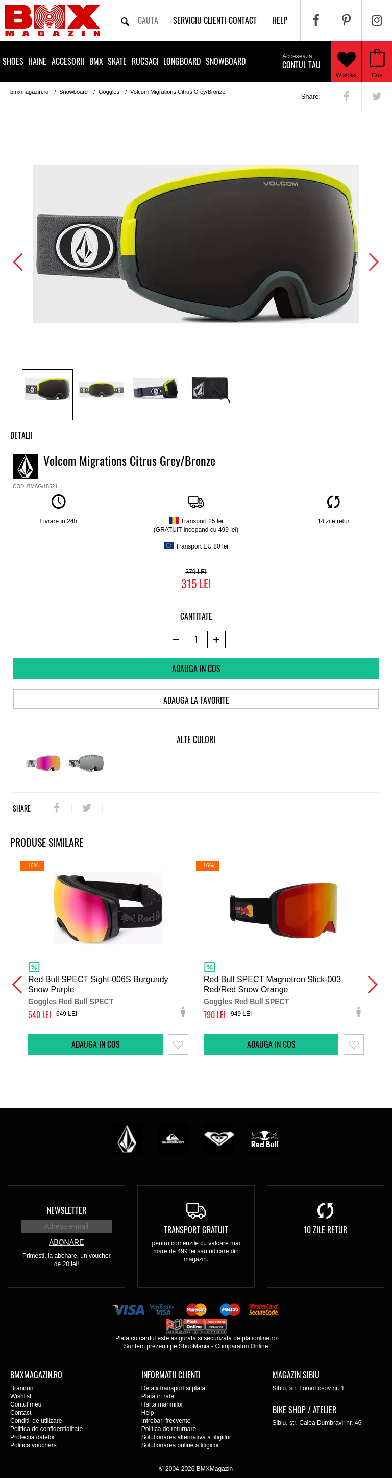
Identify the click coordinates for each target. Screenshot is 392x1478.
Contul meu (25, 1404)
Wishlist (346, 61)
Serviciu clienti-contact (215, 20)
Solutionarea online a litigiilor (180, 1445)
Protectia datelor (32, 1437)
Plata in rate (157, 1396)
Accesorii (68, 61)
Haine (37, 61)
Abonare (66, 1242)
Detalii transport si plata (173, 1388)
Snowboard (226, 61)
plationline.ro (259, 1338)
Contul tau (301, 62)
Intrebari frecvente (166, 1420)
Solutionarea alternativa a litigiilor (186, 1437)
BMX (96, 61)
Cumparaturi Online (241, 1346)
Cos (377, 75)
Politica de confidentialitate (46, 1429)
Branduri (21, 1388)
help (279, 20)
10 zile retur (325, 1230)
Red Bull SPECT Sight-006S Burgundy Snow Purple (98, 984)
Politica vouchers (33, 1445)
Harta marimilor (162, 1404)
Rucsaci (145, 61)
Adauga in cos (196, 668)
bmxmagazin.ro (29, 92)
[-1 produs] (176, 639)
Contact (20, 1412)
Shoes (13, 61)
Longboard (182, 61)
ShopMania (194, 1346)
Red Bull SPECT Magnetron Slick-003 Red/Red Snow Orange (272, 984)
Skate (117, 61)
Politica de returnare (168, 1429)
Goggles (109, 92)
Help (147, 1412)
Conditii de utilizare (36, 1420)
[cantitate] (196, 639)
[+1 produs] (217, 639)
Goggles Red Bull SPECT (70, 1001)
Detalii (21, 435)
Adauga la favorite (196, 700)
